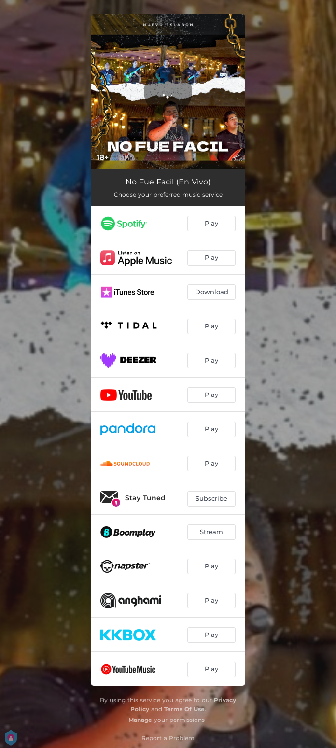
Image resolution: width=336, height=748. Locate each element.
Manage (140, 719)
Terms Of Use (184, 709)
